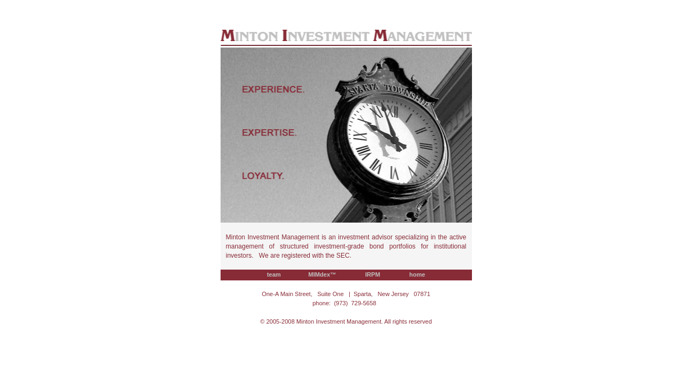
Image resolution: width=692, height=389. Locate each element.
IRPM (373, 274)
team (274, 274)
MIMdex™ (323, 274)
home (417, 274)
